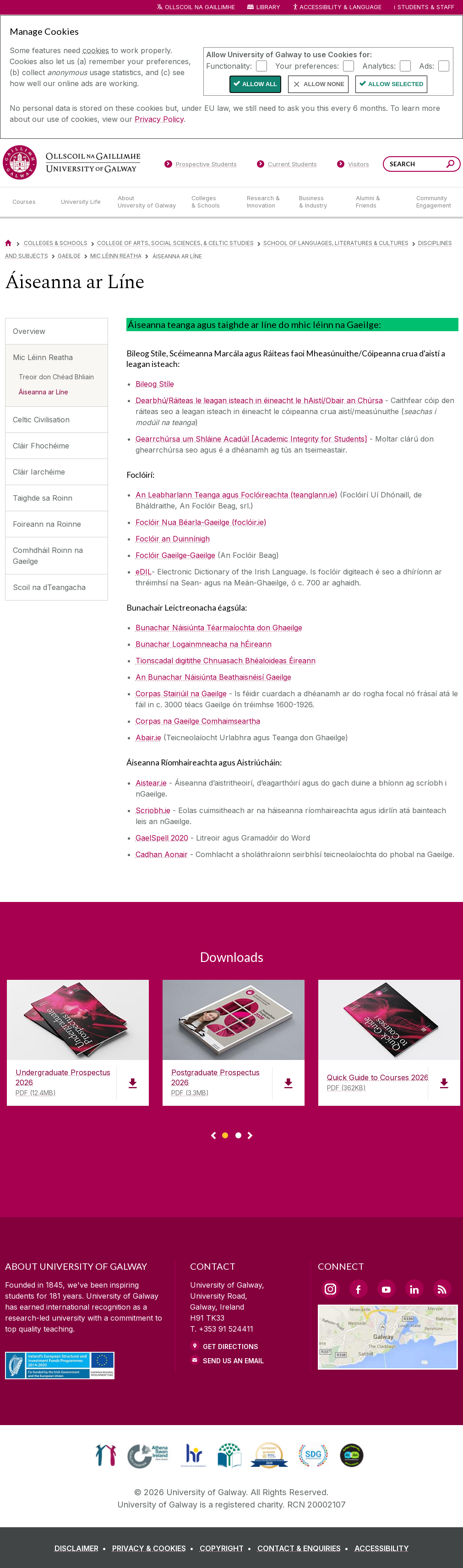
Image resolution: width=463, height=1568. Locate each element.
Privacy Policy (159, 119)
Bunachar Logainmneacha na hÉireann (204, 644)
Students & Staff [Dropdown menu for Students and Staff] (426, 7)
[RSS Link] (442, 1288)
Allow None (324, 84)
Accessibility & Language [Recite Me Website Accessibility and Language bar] (337, 7)
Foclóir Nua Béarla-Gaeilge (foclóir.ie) (201, 522)
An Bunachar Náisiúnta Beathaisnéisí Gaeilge (213, 677)
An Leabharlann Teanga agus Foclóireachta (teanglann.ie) (237, 494)
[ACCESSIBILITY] (381, 1548)
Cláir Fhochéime (41, 445)
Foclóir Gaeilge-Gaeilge (175, 555)
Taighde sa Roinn (42, 498)
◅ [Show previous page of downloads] (213, 1136)
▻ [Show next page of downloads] (250, 1136)
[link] (106, 1455)
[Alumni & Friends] (379, 202)
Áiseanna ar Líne (43, 392)
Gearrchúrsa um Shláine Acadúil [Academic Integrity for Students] (251, 438)
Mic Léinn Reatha (116, 255)
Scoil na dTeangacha (49, 587)
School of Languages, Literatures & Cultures (336, 243)
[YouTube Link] (386, 1288)
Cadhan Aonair (162, 854)
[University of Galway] (71, 162)
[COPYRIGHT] (227, 1548)
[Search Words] (422, 164)
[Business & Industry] (320, 202)
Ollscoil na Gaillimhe (200, 7)
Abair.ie (148, 737)
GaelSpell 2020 (162, 837)
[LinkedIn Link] (414, 1288)
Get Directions (230, 1346)
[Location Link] (388, 1364)
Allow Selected (396, 84)
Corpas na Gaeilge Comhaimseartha (198, 721)
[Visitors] (353, 165)
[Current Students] (287, 165)
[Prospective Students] (200, 165)
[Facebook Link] (358, 1288)
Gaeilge (69, 255)
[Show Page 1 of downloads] (225, 1134)
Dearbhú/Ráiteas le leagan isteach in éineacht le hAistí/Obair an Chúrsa (259, 400)
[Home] (8, 243)
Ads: (426, 65)
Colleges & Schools (55, 243)
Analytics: (379, 65)
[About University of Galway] (147, 202)
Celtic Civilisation (41, 419)
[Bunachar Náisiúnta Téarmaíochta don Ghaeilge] (219, 627)
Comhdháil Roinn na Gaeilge (48, 556)
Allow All (259, 84)
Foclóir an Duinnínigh (173, 538)
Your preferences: (307, 65)
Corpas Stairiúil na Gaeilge (181, 693)
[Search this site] (450, 165)
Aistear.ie (151, 782)
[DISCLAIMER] (82, 1548)
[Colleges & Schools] (211, 202)
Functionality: (229, 65)
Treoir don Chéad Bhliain (56, 377)
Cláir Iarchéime (39, 471)
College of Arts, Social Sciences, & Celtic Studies (175, 243)
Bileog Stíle (155, 383)
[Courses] (29, 202)
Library (268, 7)
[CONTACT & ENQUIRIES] (304, 1548)
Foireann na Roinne (47, 524)
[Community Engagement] (433, 202)
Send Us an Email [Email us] (233, 1361)
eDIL (144, 571)
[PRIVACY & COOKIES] (154, 1548)
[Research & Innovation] (266, 202)
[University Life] (82, 202)
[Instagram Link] (330, 1289)
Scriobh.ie (153, 810)
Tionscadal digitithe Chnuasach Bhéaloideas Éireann (226, 660)
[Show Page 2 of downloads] (238, 1134)
